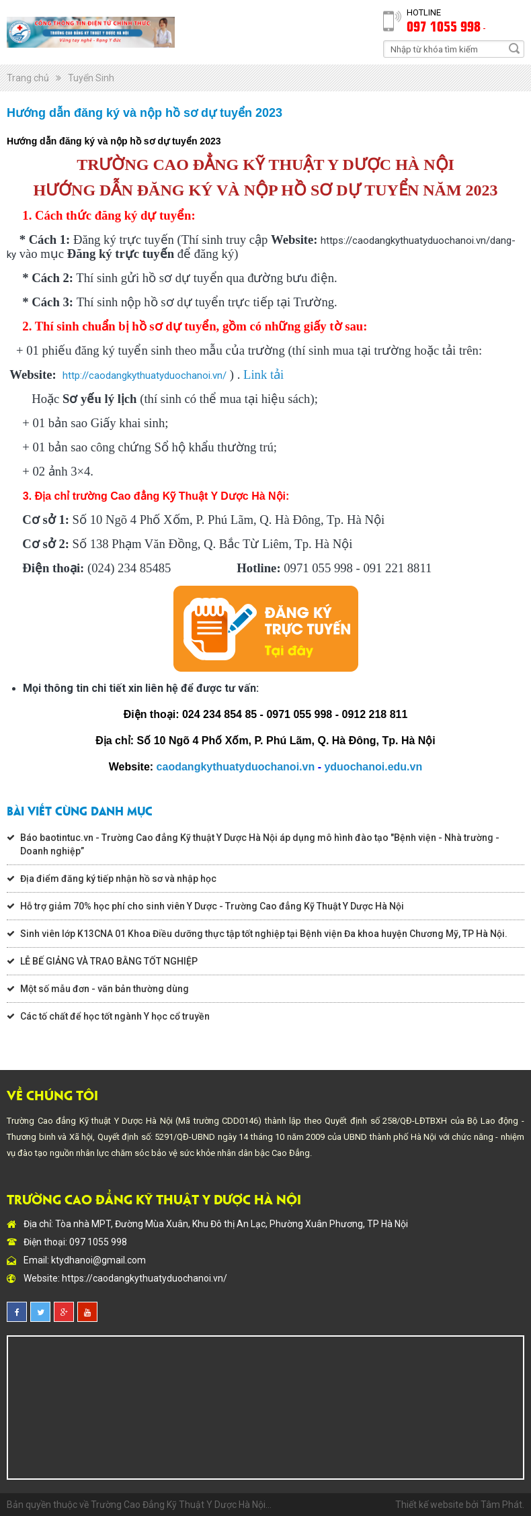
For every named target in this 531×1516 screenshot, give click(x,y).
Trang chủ (28, 78)
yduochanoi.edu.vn (373, 766)
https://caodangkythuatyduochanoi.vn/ (144, 1278)
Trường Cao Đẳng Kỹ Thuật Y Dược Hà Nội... (181, 1504)
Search (514, 48)
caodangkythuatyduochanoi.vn (236, 766)
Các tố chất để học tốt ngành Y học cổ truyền (115, 1016)
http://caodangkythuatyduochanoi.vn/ (145, 375)
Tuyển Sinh (91, 78)
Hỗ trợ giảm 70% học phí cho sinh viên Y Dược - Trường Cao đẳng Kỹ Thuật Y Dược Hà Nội (212, 906)
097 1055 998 (444, 25)
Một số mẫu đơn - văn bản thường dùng (104, 988)
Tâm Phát (501, 1504)
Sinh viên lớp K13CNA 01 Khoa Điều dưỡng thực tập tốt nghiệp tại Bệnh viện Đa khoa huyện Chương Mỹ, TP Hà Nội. (263, 933)
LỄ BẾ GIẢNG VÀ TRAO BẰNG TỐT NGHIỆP (109, 961)
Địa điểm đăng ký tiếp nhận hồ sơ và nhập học (118, 878)
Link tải (263, 374)
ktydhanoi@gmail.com (98, 1260)
